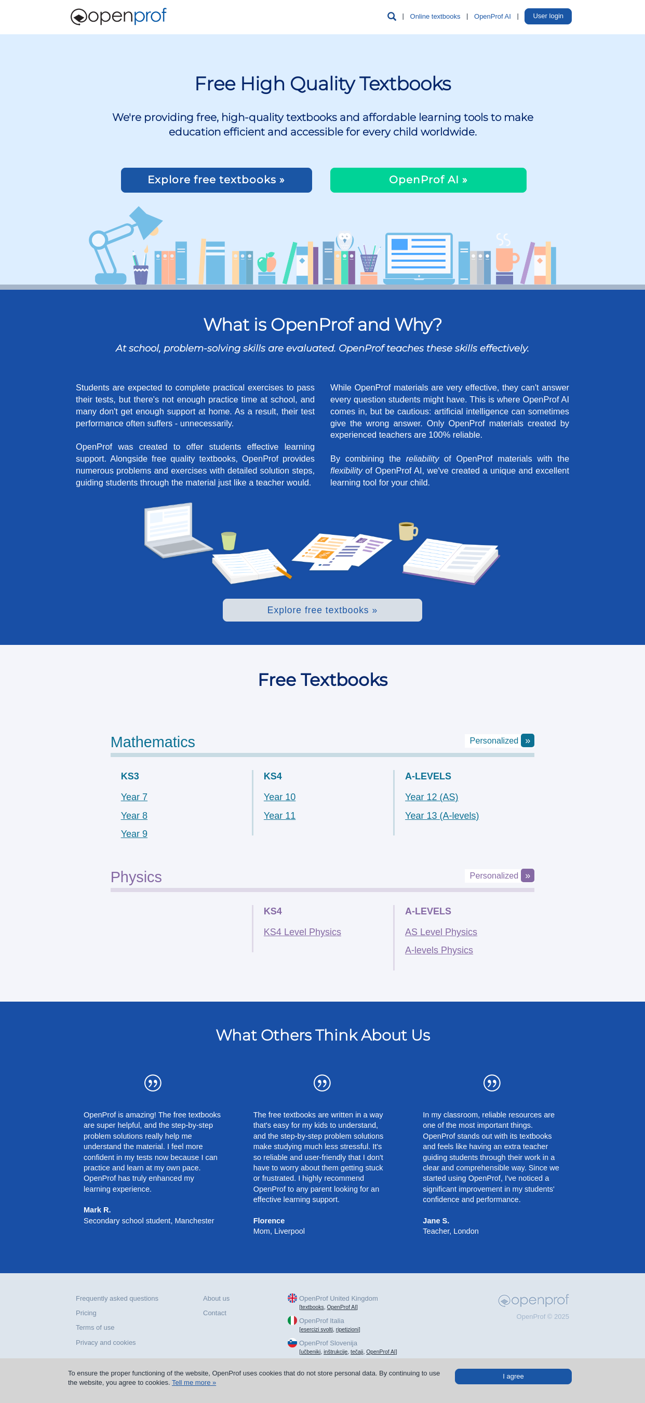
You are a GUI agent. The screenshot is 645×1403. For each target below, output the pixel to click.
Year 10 (279, 797)
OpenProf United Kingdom (338, 1298)
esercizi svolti (317, 1329)
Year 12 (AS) (431, 797)
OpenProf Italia (321, 1321)
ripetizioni (347, 1329)
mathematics (153, 742)
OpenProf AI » (428, 179)
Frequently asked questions (117, 1298)
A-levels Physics (439, 950)
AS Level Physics (441, 932)
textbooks (312, 1307)
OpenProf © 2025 (543, 1316)
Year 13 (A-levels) (442, 816)
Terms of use (95, 1327)
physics (136, 877)
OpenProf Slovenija (328, 1343)
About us (216, 1298)
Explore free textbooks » (216, 179)
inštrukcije (335, 1352)
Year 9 (134, 834)
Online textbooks (435, 16)
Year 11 (279, 816)
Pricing (86, 1313)
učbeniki (310, 1352)
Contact (214, 1313)
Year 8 (134, 816)
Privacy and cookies (106, 1342)
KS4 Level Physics (302, 932)
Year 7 (134, 797)
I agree (513, 1376)
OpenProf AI (492, 16)
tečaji (357, 1352)
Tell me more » (194, 1382)
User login (548, 16)
